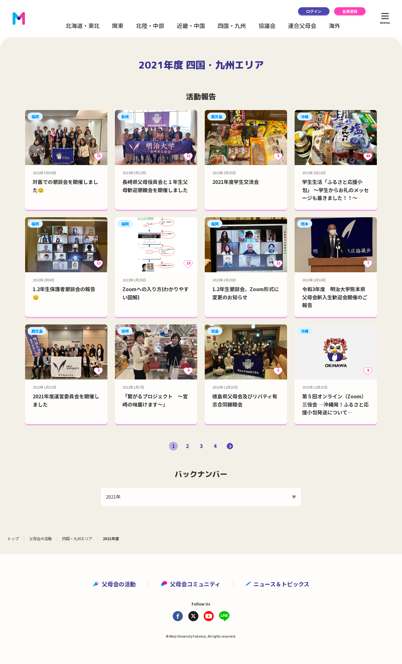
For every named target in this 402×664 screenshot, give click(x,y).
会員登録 (349, 11)
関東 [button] (117, 25)
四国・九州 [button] (232, 25)
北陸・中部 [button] (150, 25)
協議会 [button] (266, 25)
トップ (13, 538)
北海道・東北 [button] (83, 25)
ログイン (313, 11)
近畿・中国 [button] (191, 25)
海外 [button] (334, 25)
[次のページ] (230, 446)
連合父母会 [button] (302, 25)
